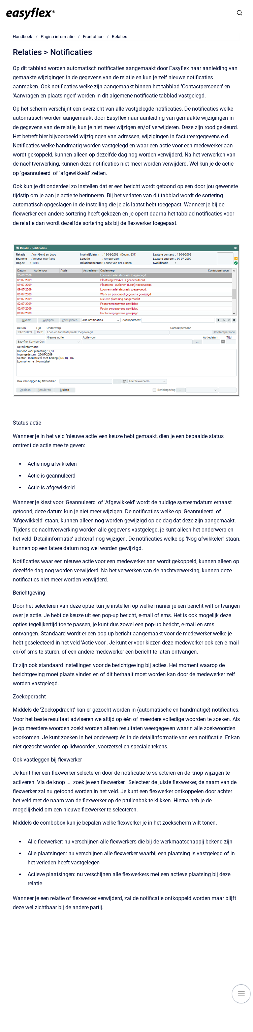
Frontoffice (93, 36)
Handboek (22, 36)
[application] (251, 1030)
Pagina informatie (57, 36)
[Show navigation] (241, 994)
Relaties (119, 36)
